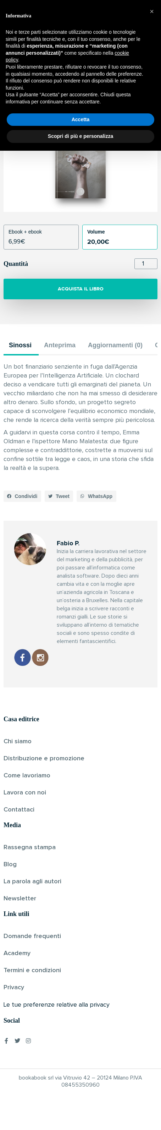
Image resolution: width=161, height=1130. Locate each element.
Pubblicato (95, 91)
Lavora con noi (25, 792)
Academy (17, 953)
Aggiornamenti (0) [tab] (115, 345)
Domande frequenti (32, 936)
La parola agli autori (32, 881)
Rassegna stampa (30, 847)
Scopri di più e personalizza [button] (80, 1115)
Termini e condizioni (32, 970)
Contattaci (19, 810)
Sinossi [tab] (20, 345)
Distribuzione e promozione (44, 758)
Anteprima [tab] (60, 345)
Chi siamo (18, 741)
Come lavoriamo (27, 775)
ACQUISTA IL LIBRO (81, 289)
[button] (22, 496)
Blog (10, 864)
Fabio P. (68, 91)
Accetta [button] (81, 1099)
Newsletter (20, 898)
